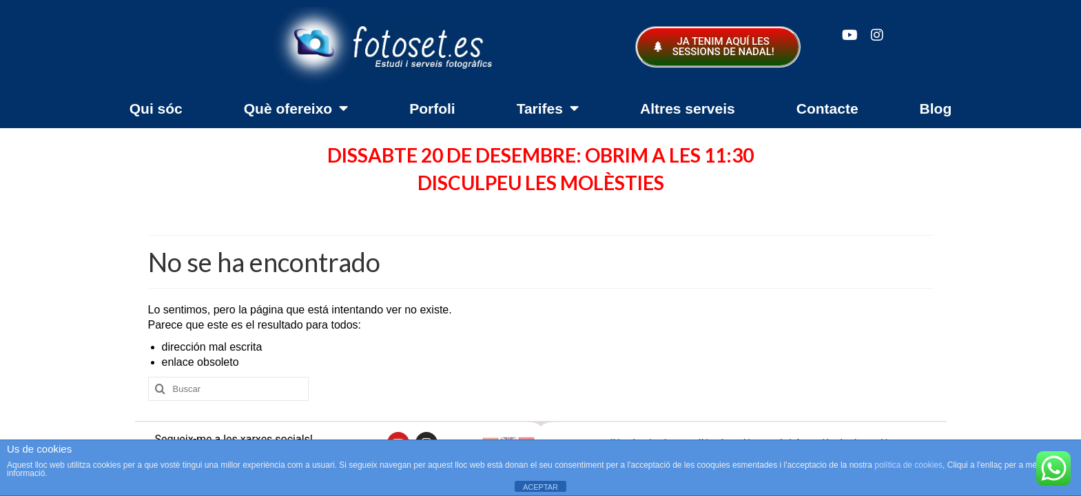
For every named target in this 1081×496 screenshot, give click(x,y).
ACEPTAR (540, 487)
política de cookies (908, 465)
